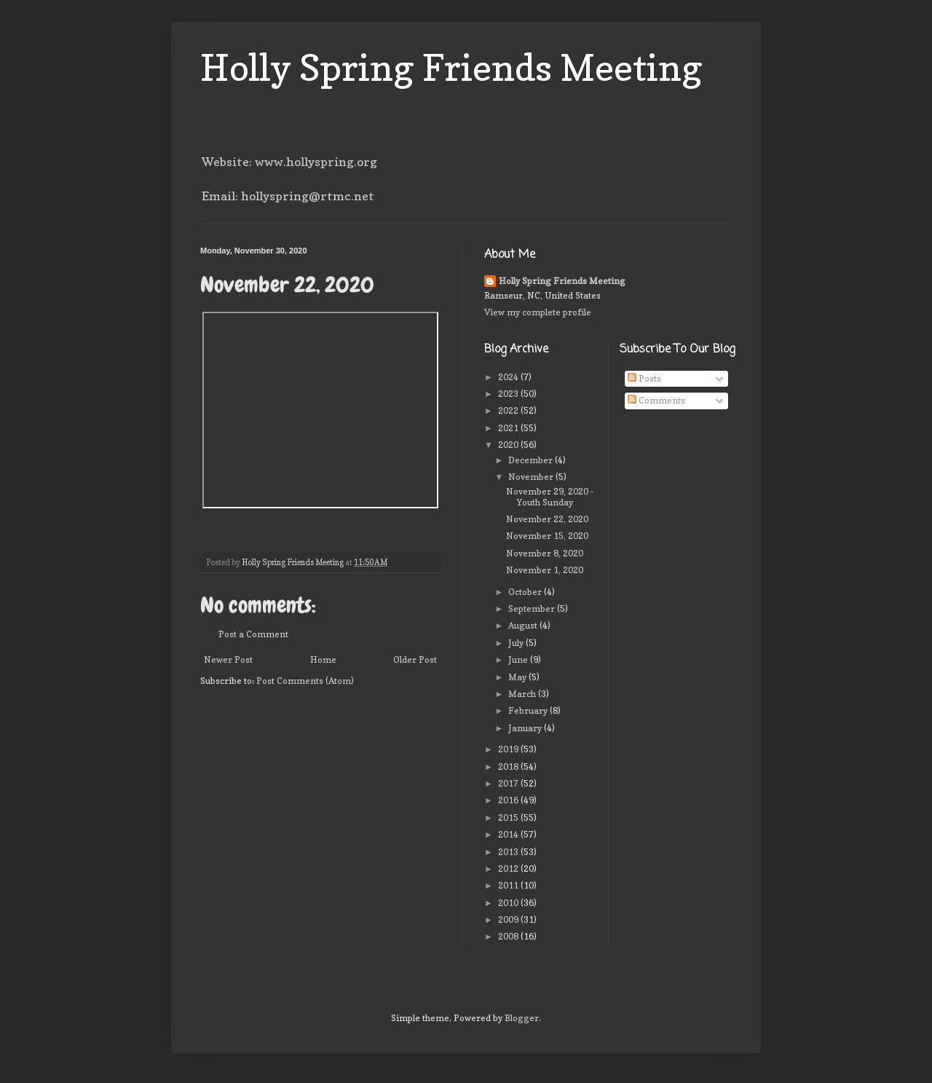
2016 (509, 800)
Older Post (415, 659)
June (519, 659)
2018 (509, 766)
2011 (509, 885)
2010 (509, 902)
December (531, 459)
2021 (509, 427)
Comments (656, 400)
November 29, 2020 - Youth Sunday (549, 496)
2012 (509, 868)
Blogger (522, 1017)
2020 (509, 444)
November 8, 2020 (544, 553)
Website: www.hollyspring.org (289, 161)
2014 (509, 834)
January (526, 727)
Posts (644, 378)
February (529, 710)
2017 (509, 783)
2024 (509, 376)
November (532, 476)
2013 (509, 851)
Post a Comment (253, 634)
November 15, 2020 (547, 535)
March (523, 693)
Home (323, 659)
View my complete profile (537, 312)
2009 (509, 919)
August (524, 625)
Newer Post (228, 659)
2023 (509, 393)
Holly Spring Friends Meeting (451, 67)
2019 (509, 749)
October (526, 591)
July (517, 642)
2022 (509, 410)
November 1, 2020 (544, 569)
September (532, 608)
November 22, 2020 (547, 518)
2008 (509, 936)
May (518, 677)
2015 (509, 817)
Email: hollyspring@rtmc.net (288, 196)
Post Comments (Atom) (305, 680)
